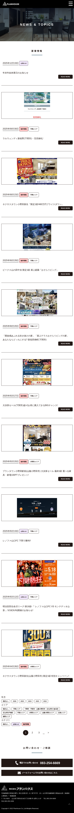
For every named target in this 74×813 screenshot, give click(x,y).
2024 (30, 701)
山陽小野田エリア (48, 712)
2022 (45, 701)
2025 (22, 701)
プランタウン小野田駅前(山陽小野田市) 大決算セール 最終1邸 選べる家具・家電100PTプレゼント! (37, 473)
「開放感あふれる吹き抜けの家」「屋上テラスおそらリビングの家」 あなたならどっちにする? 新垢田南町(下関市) (36, 338)
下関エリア (16, 709)
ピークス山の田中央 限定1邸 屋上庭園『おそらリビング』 (31, 270)
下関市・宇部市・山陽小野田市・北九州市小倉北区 (41, 709)
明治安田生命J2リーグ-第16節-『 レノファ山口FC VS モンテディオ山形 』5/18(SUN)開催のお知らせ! (36, 608)
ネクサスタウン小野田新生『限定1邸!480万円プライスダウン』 (33, 204)
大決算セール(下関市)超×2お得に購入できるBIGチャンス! (30, 405)
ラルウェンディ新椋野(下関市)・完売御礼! (23, 138)
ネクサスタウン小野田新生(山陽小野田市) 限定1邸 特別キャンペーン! (36, 676)
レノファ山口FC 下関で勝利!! (17, 541)
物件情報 (26, 724)
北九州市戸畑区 (8, 712)
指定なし (6, 701)
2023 (37, 701)
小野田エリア (33, 712)
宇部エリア (21, 712)
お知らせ (16, 724)
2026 (14, 701)
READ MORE (65, 77)
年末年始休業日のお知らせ (15, 73)
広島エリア (61, 712)
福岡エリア (6, 716)
